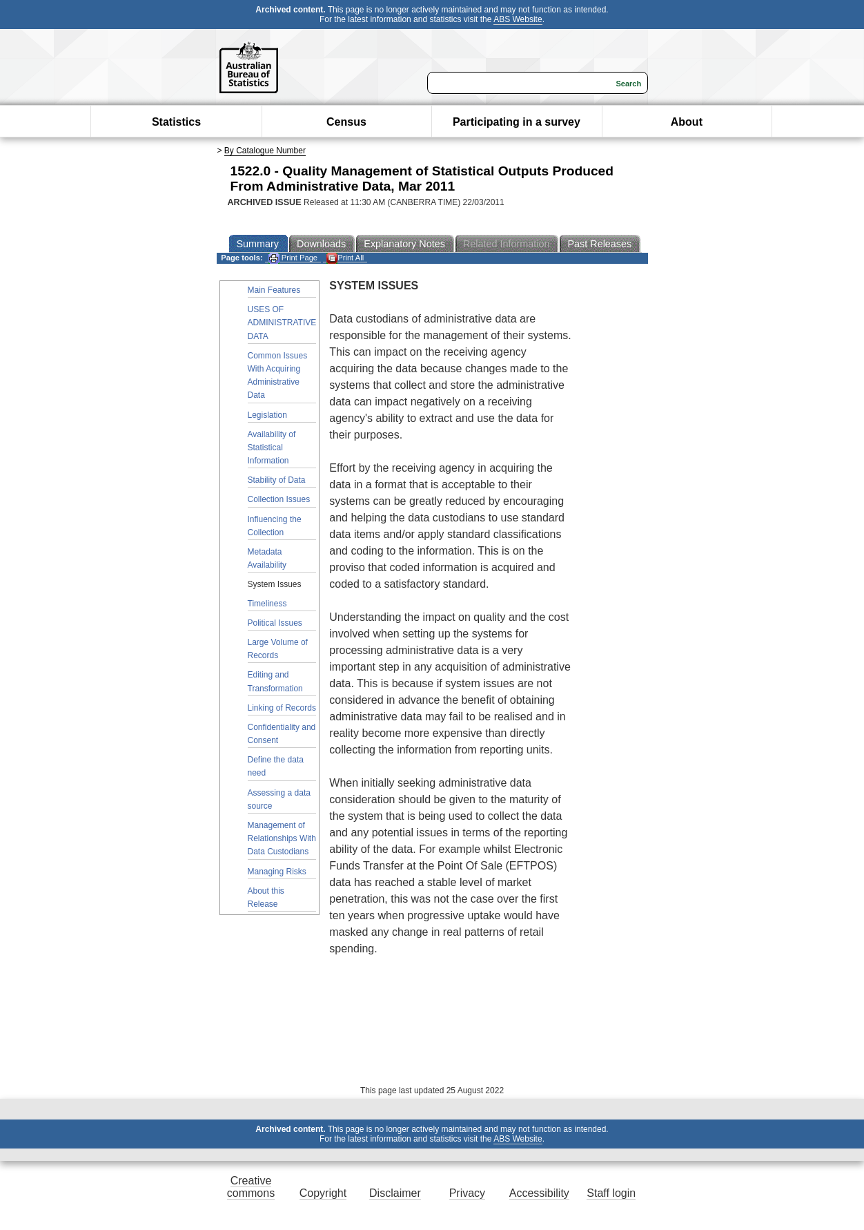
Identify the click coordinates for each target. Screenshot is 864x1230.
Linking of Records (282, 708)
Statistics (176, 122)
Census (346, 122)
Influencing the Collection (275, 526)
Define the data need (276, 766)
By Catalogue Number (265, 150)
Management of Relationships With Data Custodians (282, 838)
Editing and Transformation (275, 681)
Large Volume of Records (278, 648)
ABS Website (517, 19)
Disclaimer (395, 1193)
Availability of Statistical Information (272, 447)
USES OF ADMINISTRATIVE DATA (282, 322)
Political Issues (275, 623)
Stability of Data (277, 480)
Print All (345, 257)
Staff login (611, 1193)
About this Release (266, 897)
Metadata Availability (267, 558)
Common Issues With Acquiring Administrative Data (278, 376)
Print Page (292, 257)
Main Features (274, 290)
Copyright (323, 1193)
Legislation (267, 415)
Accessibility (539, 1193)
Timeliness (267, 603)
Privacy (467, 1193)
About (687, 122)
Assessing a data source (279, 799)
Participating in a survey (516, 122)
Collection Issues (279, 499)
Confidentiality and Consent (282, 733)
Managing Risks (277, 871)
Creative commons (251, 1187)
